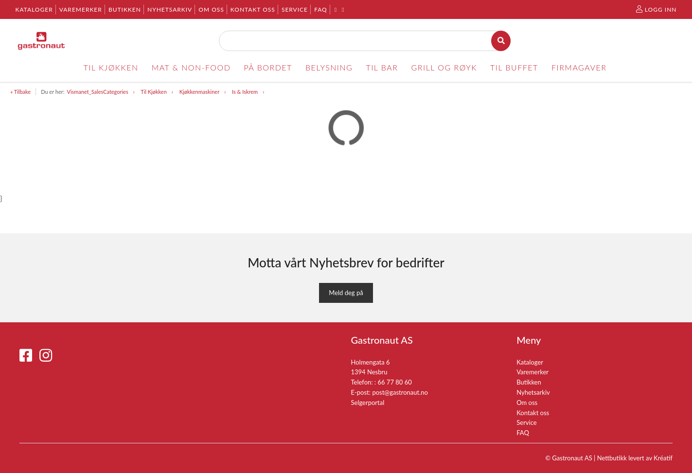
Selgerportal (368, 402)
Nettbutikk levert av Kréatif (635, 458)
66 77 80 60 (394, 382)
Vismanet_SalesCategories (97, 91)
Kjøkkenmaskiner (199, 91)
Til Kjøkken (153, 91)
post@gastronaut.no (400, 392)
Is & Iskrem (245, 91)
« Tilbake (21, 91)
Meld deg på (346, 293)
